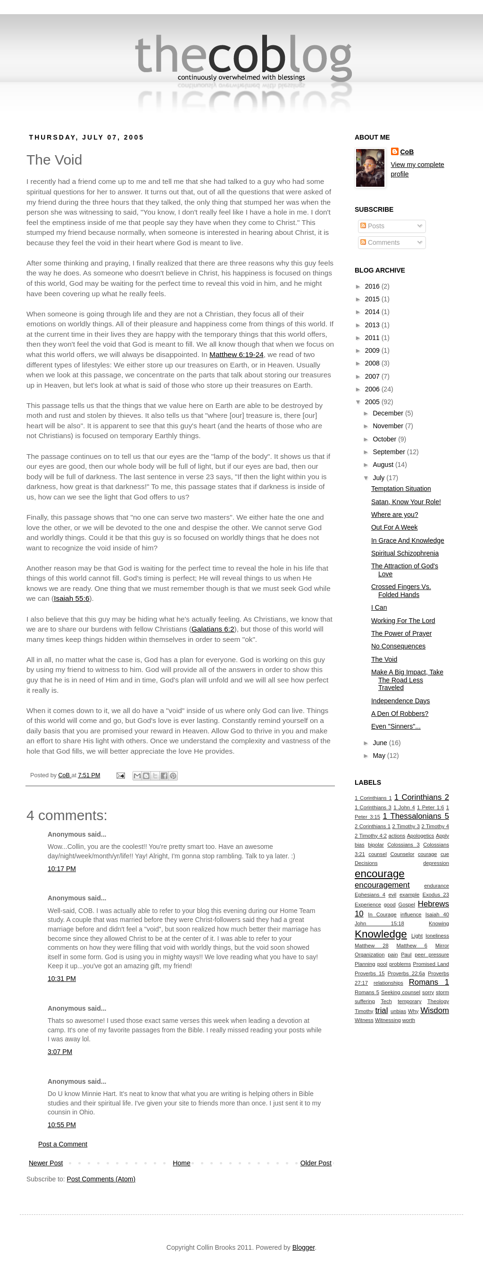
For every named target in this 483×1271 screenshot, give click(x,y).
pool (382, 964)
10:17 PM (62, 868)
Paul (406, 954)
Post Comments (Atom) (101, 1179)
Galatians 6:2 (213, 629)
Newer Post (46, 1163)
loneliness (437, 936)
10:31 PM (62, 978)
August (384, 464)
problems (400, 964)
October (385, 439)
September (390, 452)
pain (393, 954)
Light (417, 936)
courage (427, 854)
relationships (388, 983)
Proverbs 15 (370, 973)
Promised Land (431, 964)
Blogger (303, 1247)
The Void (384, 659)
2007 (373, 376)
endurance (436, 886)
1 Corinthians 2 (421, 797)
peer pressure (432, 954)
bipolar (376, 844)
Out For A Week (394, 527)
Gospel (407, 904)
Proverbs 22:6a (406, 973)
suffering (365, 1001)
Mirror (442, 945)
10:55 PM (62, 1125)
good (390, 904)
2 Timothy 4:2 (371, 836)
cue (445, 854)
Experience (368, 904)
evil (393, 894)
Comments (380, 242)
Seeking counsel (400, 992)
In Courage (382, 914)
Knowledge (381, 934)
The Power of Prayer (401, 633)
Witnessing (388, 1020)
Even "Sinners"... (396, 726)
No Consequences (398, 646)
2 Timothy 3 (406, 826)
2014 (373, 312)
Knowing (439, 923)
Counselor (402, 854)
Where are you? (394, 514)
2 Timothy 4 (435, 826)
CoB (407, 152)
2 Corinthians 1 (373, 826)
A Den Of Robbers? (399, 713)
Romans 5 (367, 992)
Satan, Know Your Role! (406, 502)
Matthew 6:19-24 (236, 354)
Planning (365, 964)
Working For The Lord (403, 620)
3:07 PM (60, 1051)
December (389, 413)
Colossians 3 (403, 844)
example (409, 894)
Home (181, 1163)
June (381, 743)
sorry (428, 992)
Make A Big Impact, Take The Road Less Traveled (407, 680)
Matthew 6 (412, 945)
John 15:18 (379, 923)
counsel (377, 854)
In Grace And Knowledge (407, 540)
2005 (373, 402)
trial (381, 1010)
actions (397, 836)
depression (436, 863)
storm (442, 992)
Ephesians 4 (370, 894)
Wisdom (434, 1010)
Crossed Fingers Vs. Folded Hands (401, 590)
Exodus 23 (436, 894)
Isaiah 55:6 (71, 598)
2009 (373, 350)
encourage (380, 874)
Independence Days (400, 701)
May (380, 755)
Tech (386, 1001)
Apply (442, 836)
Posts (372, 226)
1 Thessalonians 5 (416, 816)
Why (413, 1011)
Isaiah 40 (437, 914)
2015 (373, 299)
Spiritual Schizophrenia (405, 553)
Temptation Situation (401, 488)
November (389, 426)
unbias (398, 1011)
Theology (438, 1001)
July (379, 478)
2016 (373, 286)
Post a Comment (62, 1144)
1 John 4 (404, 807)
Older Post (316, 1163)
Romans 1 (429, 982)
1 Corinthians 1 (373, 798)
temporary (409, 1001)
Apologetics (420, 836)
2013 (373, 325)
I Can (379, 607)
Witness (364, 1020)
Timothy (364, 1011)
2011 (373, 337)
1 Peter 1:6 (430, 807)
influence (411, 914)
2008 (373, 363)
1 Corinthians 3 (373, 807)
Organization (369, 954)
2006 (373, 389)
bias (360, 844)
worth (408, 1020)
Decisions (366, 863)
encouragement (382, 885)
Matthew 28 (372, 945)
